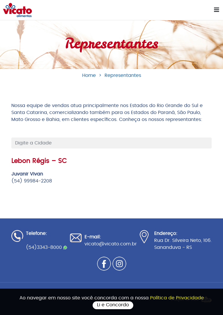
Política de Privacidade (177, 298)
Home (89, 75)
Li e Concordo (113, 305)
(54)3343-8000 (46, 247)
